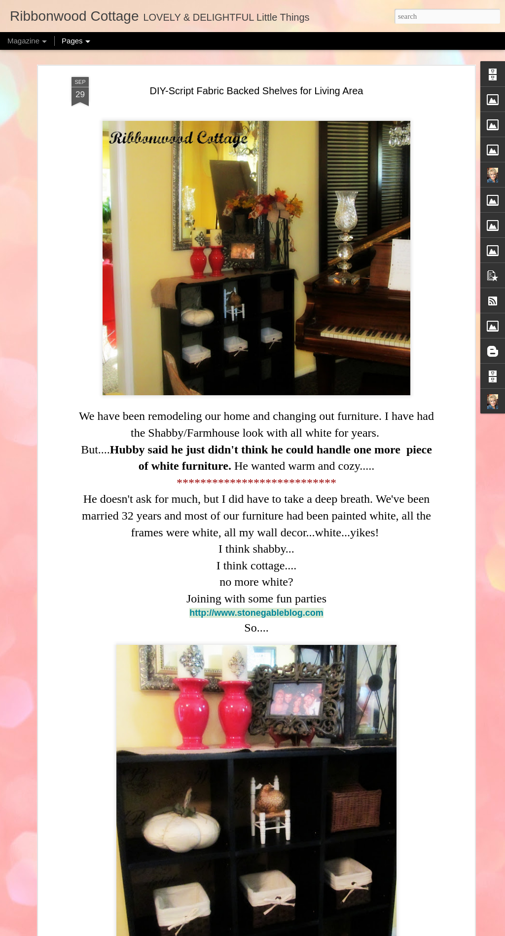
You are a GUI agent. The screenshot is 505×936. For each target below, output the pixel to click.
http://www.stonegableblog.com (256, 613)
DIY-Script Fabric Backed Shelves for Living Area (256, 90)
